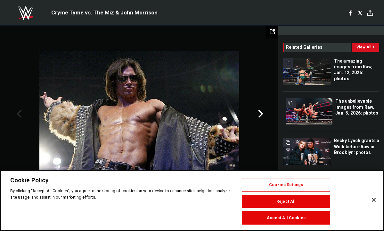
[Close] (374, 200)
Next (260, 114)
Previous (18, 114)
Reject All (286, 201)
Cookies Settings (286, 184)
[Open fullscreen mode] (272, 32)
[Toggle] (370, 13)
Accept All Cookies (286, 217)
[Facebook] (350, 13)
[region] (192, 200)
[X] (360, 13)
